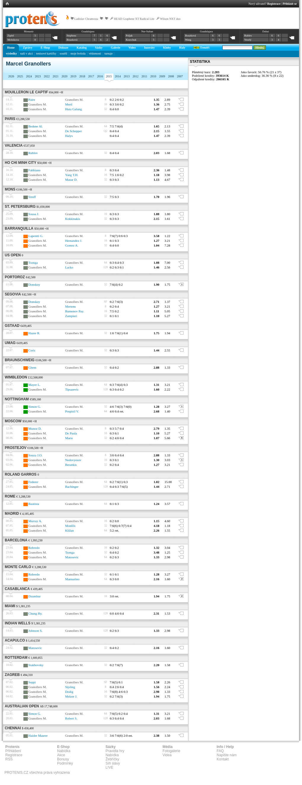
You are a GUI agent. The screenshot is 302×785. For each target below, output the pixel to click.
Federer (33, 482)
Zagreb (12, 675)
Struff (32, 197)
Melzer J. (71, 696)
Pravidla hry (114, 751)
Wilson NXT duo (170, 18)
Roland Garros (20, 474)
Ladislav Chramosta (86, 18)
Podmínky (65, 763)
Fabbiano (34, 170)
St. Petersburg (20, 206)
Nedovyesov (73, 460)
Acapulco (15, 640)
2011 (144, 76)
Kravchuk (131, 39)
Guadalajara (87, 31)
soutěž (64, 53)
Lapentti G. (35, 236)
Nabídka (63, 751)
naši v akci (26, 53)
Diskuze (63, 47)
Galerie (115, 47)
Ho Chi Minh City (20, 163)
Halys (69, 136)
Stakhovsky (36, 665)
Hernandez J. (73, 240)
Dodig (69, 691)
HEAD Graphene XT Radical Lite (134, 18)
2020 (65, 76)
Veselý (247, 39)
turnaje (109, 53)
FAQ (220, 751)
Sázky (99, 47)
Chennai (13, 728)
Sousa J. (33, 214)
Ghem (32, 367)
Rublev (248, 35)
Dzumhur (34, 596)
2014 (118, 76)
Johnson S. (35, 630)
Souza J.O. (35, 455)
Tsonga (33, 262)
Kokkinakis (72, 218)
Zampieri (71, 316)
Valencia (14, 145)
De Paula (71, 433)
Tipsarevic (72, 389)
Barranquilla (19, 228)
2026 (11, 76)
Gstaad (12, 326)
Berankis (71, 464)
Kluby (167, 47)
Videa (167, 755)
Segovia (13, 294)
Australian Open (22, 706)
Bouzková (72, 39)
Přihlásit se (290, 3)
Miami (10, 606)
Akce (61, 755)
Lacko (69, 267)
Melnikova (13, 39)
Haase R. (34, 333)
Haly (182, 47)
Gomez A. (71, 245)
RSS (9, 759)
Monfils (70, 525)
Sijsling (70, 687)
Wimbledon (16, 377)
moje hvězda (78, 53)
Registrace (274, 3)
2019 (73, 76)
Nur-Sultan (147, 31)
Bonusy (63, 759)
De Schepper (73, 131)
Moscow (13, 421)
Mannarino (72, 579)
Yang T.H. (71, 175)
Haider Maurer (38, 735)
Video (132, 47)
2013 (127, 76)
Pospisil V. (72, 411)
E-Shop (45, 47)
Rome (10, 496)
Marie (69, 438)
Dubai (265, 31)
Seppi (32, 682)
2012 (136, 76)
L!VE (109, 767)
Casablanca (17, 589)
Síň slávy (112, 763)
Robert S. (71, 718)
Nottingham (17, 399)
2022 (47, 76)
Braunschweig (20, 360)
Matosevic (72, 557)
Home (11, 47)
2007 (180, 76)
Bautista (33, 504)
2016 (100, 76)
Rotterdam (16, 658)
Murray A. (35, 521)
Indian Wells (17, 623)
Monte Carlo (18, 567)
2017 (91, 76)
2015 (109, 76)
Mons (10, 189)
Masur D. (71, 179)
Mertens (70, 306)
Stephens (71, 35)
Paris (10, 119)
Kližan (69, 530)
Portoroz (15, 277)
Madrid (12, 513)
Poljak (129, 35)
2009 (162, 76)
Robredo (34, 547)
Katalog (82, 47)
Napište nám (227, 755)
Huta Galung (73, 109)
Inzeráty (149, 47)
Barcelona (16, 540)
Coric (32, 350)
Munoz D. (35, 428)
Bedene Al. (35, 126)
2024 (29, 76)
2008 (171, 76)
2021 (56, 76)
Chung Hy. (35, 613)
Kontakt (223, 759)
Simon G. (34, 406)
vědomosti (95, 53)
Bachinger (71, 486)
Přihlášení (13, 751)
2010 (153, 76)
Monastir (29, 31)
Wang (188, 39)
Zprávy (28, 47)
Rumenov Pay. (74, 311)
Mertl (68, 104)
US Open (13, 255)
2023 (38, 76)
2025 (20, 76)
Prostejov (15, 448)
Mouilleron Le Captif (26, 92)
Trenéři (201, 47)
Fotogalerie (171, 751)
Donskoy (34, 284)
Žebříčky (112, 759)
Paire (31, 99)
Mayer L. (34, 384)
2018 (82, 76)
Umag (10, 343)
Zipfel (10, 35)
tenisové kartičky (46, 53)
